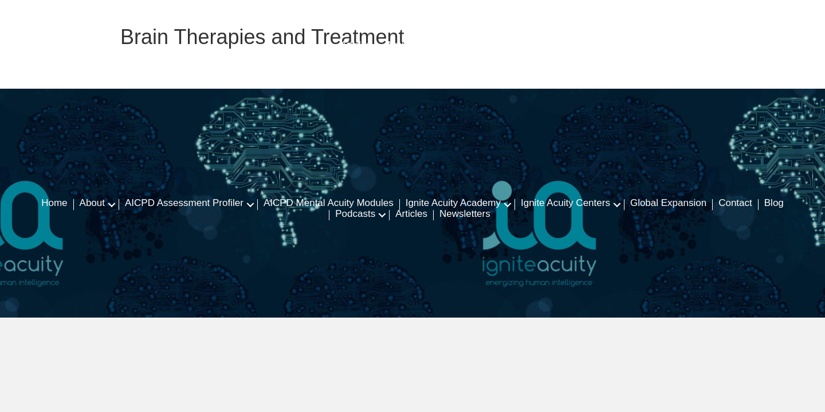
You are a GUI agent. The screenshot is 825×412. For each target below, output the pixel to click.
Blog (774, 203)
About (92, 203)
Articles (411, 214)
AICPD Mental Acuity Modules (329, 203)
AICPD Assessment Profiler (184, 203)
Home (54, 203)
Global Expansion (668, 203)
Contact (735, 203)
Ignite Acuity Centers (565, 203)
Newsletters (464, 214)
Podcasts (355, 214)
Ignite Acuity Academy (453, 203)
